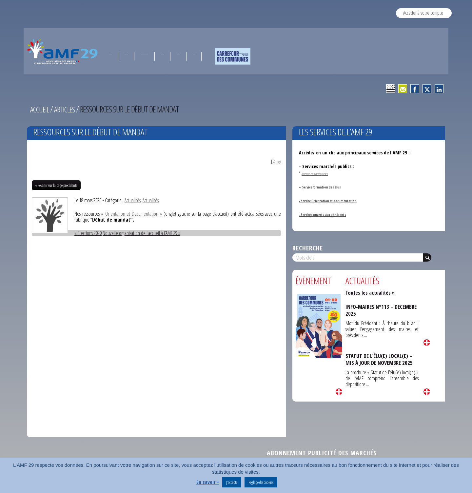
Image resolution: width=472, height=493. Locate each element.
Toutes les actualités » (371, 292)
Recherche (307, 248)
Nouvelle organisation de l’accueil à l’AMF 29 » (142, 233)
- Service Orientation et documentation (339, 200)
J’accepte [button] (231, 482)
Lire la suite (339, 391)
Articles (67, 109)
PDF (274, 163)
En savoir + (207, 482)
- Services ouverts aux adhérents (332, 214)
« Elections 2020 (88, 233)
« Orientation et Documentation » (132, 214)
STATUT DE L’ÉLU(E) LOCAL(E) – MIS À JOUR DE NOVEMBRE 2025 (380, 359)
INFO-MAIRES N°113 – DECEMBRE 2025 (370, 310)
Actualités (133, 201)
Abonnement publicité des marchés (322, 453)
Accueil (40, 109)
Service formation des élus (329, 187)
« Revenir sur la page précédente (56, 186)
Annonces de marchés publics (325, 173)
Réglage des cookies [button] (260, 482)
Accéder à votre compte (423, 12)
